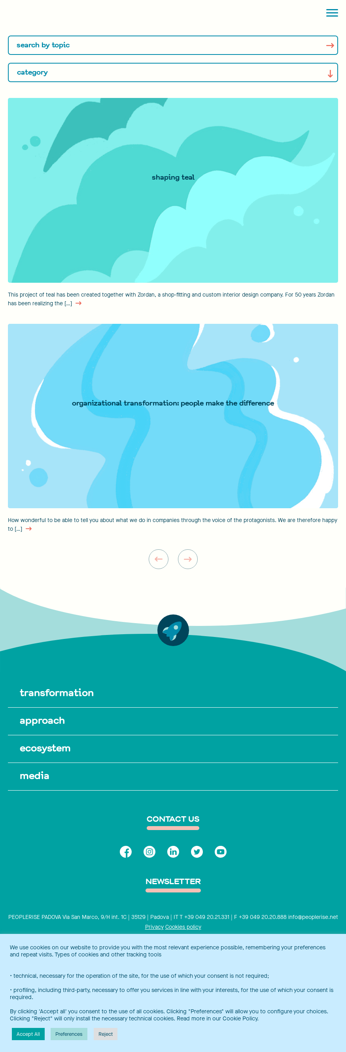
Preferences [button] (69, 1034)
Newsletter (173, 882)
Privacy (154, 927)
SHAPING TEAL (173, 177)
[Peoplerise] (41, 14)
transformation (57, 693)
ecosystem (45, 748)
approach (42, 720)
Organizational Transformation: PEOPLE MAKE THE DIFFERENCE (173, 403)
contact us (173, 819)
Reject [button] (105, 1034)
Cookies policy (183, 927)
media (34, 775)
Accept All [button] (28, 1034)
